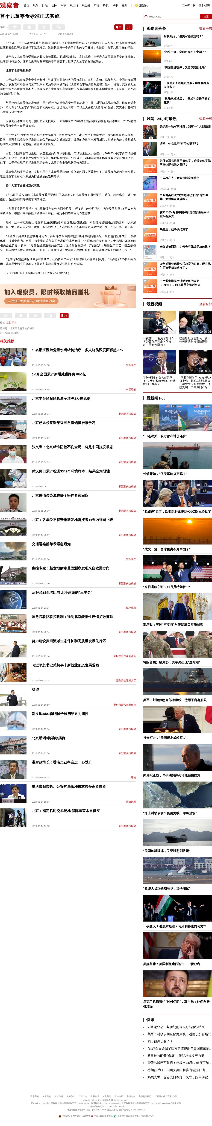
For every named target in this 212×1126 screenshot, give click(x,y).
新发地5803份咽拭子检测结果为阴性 (60, 714)
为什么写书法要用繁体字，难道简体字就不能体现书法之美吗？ (185, 162)
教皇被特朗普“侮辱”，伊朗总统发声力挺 (176, 1056)
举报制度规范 (145, 1096)
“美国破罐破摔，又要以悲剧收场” (185, 67)
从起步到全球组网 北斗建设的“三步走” (62, 592)
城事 (115, 5)
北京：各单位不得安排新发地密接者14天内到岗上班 (72, 520)
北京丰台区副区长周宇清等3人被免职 (61, 398)
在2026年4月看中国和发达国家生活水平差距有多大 (184, 214)
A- (37, 34)
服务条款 (70, 1096)
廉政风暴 (131, 801)
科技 (106, 5)
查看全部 (205, 29)
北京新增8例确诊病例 (48, 738)
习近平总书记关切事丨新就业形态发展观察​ (65, 665)
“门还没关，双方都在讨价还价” (165, 436)
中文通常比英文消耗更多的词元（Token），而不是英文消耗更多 (180, 283)
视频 (124, 5)
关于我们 (46, 1096)
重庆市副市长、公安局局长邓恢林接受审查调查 (69, 786)
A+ (45, 34)
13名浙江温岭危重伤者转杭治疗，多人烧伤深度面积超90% (77, 350)
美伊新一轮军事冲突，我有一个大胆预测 (185, 126)
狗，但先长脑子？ (160, 1041)
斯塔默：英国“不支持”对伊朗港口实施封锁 (173, 625)
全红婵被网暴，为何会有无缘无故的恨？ (185, 246)
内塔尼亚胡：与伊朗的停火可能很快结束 (171, 775)
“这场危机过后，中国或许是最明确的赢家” (187, 100)
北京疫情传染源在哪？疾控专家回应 (60, 495)
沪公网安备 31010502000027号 (74, 1116)
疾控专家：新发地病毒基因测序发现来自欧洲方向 (71, 568)
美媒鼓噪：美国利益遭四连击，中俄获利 (171, 964)
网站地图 (118, 1096)
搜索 (206, 16)
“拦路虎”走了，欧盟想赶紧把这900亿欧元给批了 (177, 512)
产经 (96, 5)
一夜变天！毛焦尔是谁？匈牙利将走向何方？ (186, 85)
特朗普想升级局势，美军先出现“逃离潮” (171, 662)
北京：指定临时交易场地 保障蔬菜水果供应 (66, 811)
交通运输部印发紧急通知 (51, 544)
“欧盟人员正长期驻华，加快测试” (166, 889)
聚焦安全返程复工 (126, 680)
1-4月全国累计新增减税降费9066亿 (59, 374)
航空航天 (131, 607)
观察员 (142, 6)
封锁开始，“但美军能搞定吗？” (183, 36)
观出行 (74, 5)
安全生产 (131, 365)
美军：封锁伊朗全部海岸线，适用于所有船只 (175, 700)
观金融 (86, 5)
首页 (26, 5)
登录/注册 (204, 5)
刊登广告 (82, 1096)
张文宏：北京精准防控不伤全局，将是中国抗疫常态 (72, 447)
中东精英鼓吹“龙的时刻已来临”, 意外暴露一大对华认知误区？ (184, 197)
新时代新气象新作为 (125, 656)
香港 (133, 777)
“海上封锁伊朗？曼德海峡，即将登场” (170, 813)
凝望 (35, 689)
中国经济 (131, 389)
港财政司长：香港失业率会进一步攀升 (62, 762)
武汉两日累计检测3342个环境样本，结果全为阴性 (71, 471)
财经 (45, 5)
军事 (63, 5)
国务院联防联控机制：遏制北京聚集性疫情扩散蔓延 (72, 617)
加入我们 (106, 1096)
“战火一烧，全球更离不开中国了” (185, 52)
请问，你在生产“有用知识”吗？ (179, 143)
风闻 (36, 5)
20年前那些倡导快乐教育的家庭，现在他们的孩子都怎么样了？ (185, 265)
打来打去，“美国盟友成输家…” (164, 738)
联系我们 (34, 1096)
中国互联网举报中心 (102, 1116)
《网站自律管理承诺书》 (166, 1096)
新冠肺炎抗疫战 (127, 413)
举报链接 (130, 1096)
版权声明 (58, 1096)
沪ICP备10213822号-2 (41, 1103)
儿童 (8, 322)
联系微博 (94, 1096)
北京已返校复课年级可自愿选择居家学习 (63, 423)
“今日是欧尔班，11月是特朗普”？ (166, 587)
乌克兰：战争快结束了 (174, 229)
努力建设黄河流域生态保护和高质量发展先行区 (69, 641)
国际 (54, 5)
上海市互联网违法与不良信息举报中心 (133, 1116)
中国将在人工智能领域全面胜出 (179, 178)
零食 (14, 322)
